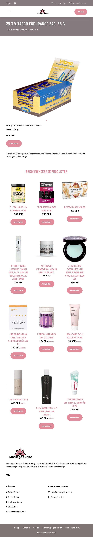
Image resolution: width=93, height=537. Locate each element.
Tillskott (38, 125)
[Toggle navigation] (9, 12)
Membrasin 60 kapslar (74, 207)
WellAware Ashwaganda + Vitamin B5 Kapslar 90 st (46, 269)
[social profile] (15, 3)
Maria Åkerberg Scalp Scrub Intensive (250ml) (46, 411)
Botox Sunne (13, 492)
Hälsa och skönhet (25, 125)
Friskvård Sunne (15, 502)
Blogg (16, 527)
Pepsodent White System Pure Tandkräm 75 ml (74, 402)
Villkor (36, 527)
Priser (81, 12)
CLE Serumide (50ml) (18, 399)
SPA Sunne (13, 506)
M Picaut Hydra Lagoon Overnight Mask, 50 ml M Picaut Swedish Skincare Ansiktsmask (18, 272)
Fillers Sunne (13, 497)
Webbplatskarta (72, 527)
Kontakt (26, 527)
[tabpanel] (46, 78)
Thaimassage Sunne (17, 511)
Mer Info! (13, 143)
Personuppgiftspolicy (52, 527)
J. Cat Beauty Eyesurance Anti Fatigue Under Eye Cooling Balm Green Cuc (74, 272)
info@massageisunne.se (77, 3)
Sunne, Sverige (59, 3)
